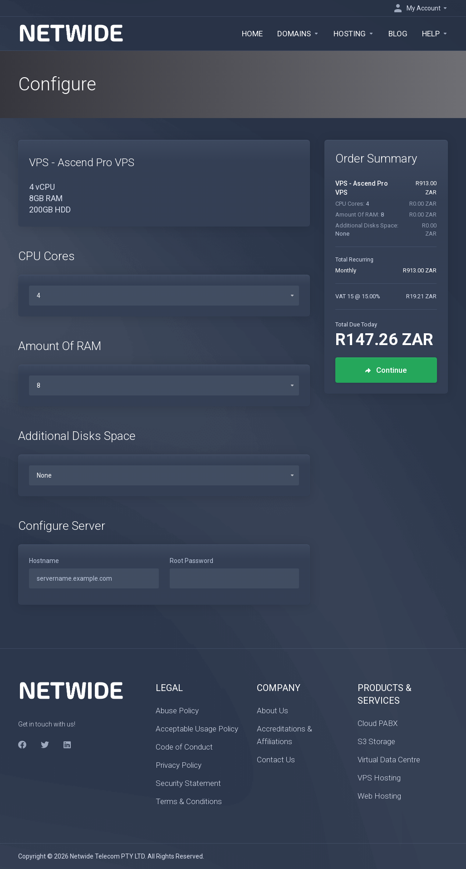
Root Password (191, 560)
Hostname (44, 560)
